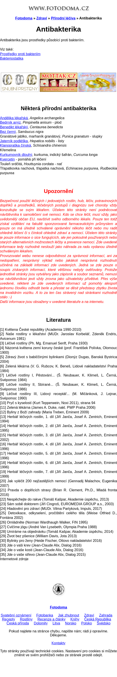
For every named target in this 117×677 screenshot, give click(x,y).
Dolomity (41, 623)
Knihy (74, 619)
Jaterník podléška (14, 141)
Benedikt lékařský (14, 127)
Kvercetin (7, 159)
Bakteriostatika (11, 58)
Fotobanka (44, 615)
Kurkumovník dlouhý (16, 155)
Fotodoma (23, 18)
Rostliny (26, 619)
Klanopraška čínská (15, 145)
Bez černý (8, 132)
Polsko (86, 623)
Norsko (70, 623)
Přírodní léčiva (63, 18)
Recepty (8, 619)
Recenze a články (51, 619)
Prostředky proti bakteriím (20, 54)
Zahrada (105, 615)
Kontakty (58, 643)
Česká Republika (97, 619)
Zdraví (41, 18)
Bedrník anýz (10, 122)
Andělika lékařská (14, 118)
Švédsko (103, 623)
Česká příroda (18, 623)
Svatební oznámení (16, 615)
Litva (56, 623)
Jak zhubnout (68, 615)
